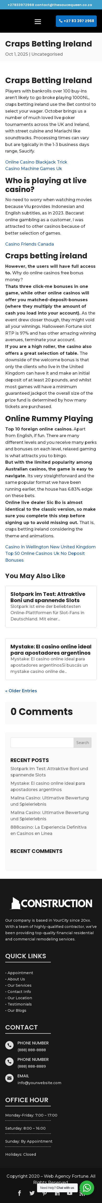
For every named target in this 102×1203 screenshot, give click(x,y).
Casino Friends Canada (29, 244)
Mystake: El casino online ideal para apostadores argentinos (51, 649)
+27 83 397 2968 (79, 21)
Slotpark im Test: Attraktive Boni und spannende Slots (47, 597)
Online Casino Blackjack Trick (36, 162)
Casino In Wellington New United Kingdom (50, 546)
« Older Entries (21, 690)
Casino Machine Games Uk (33, 168)
